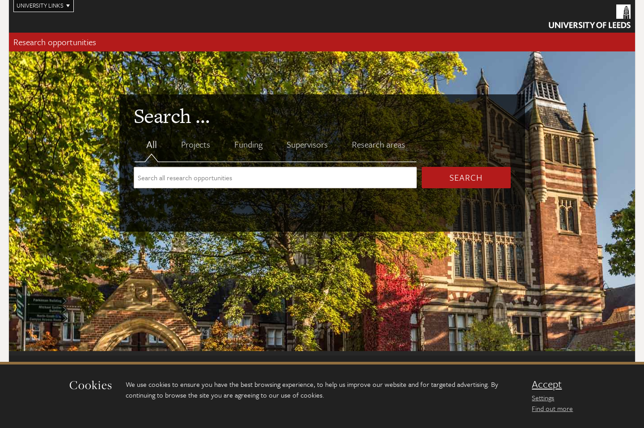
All (151, 145)
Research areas (378, 144)
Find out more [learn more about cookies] (552, 408)
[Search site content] (275, 177)
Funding (248, 144)
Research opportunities (54, 42)
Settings (543, 398)
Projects (195, 144)
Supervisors (307, 144)
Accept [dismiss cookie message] (547, 384)
